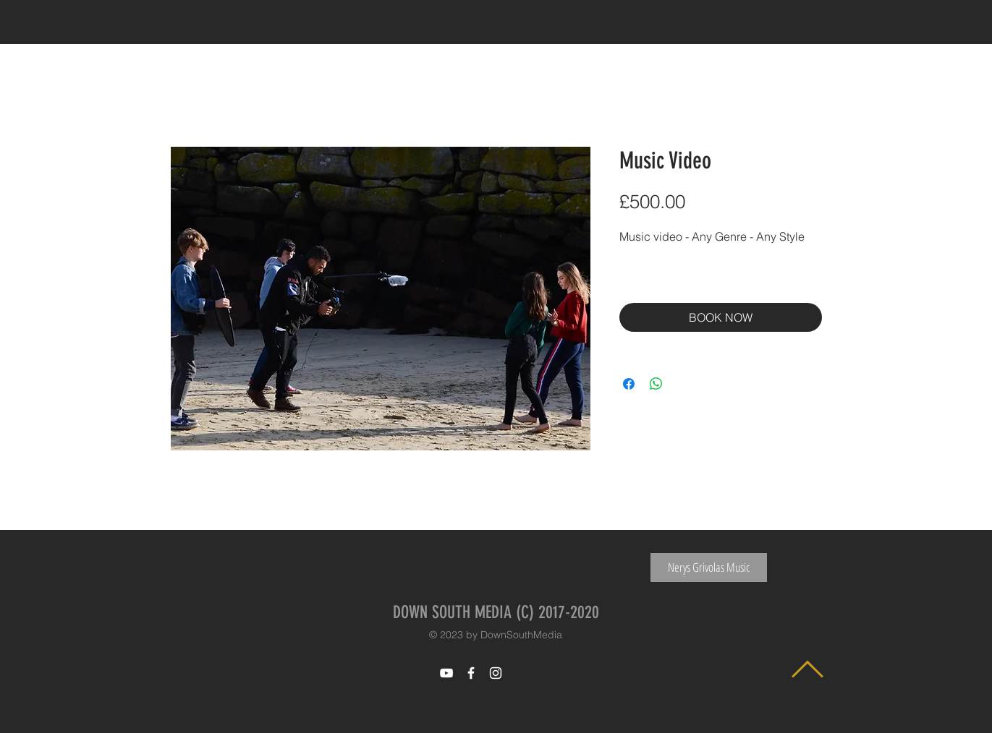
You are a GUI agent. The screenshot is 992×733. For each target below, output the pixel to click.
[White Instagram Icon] (496, 673)
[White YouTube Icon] (446, 673)
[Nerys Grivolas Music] (708, 567)
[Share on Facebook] (628, 384)
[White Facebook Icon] (471, 673)
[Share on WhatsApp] (656, 384)
